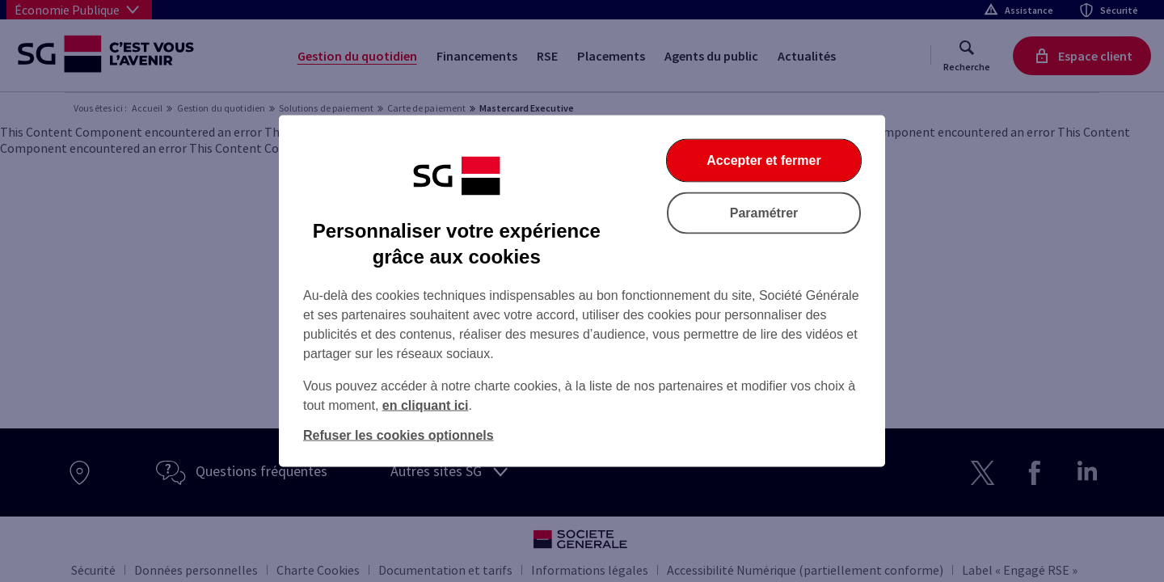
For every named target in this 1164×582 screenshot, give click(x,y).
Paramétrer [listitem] (764, 213)
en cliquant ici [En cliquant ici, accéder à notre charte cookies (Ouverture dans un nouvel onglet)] (425, 405)
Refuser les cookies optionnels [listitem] (398, 435)
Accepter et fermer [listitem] (763, 160)
